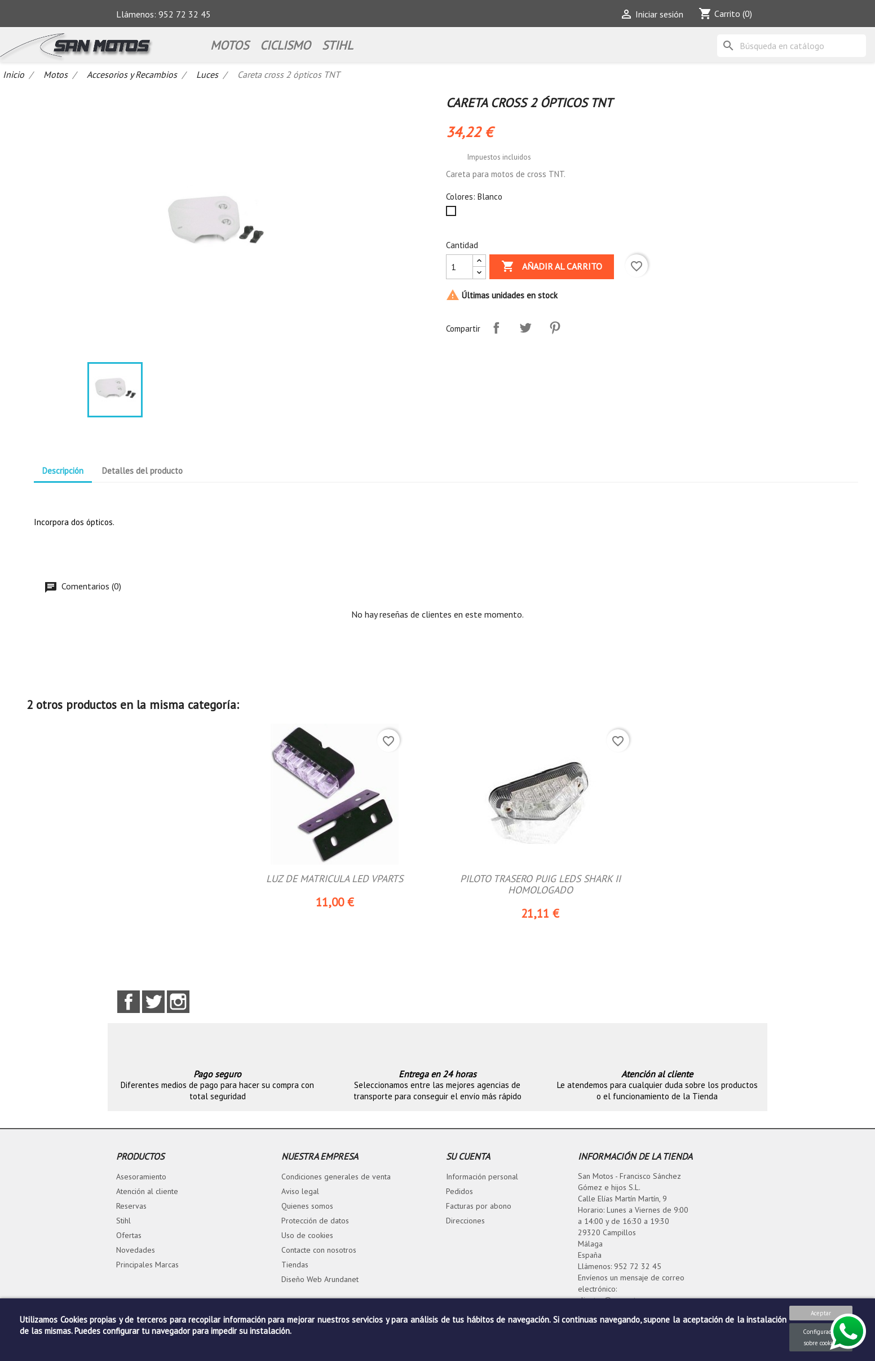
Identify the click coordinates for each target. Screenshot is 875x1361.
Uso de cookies (307, 1236)
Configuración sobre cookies (821, 1337)
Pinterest (554, 327)
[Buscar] (791, 45)
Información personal (482, 1178)
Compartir (496, 327)
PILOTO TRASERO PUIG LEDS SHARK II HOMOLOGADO (540, 885)
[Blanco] (453, 214)
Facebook (128, 1003)
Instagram (178, 1003)
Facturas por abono (478, 1207)
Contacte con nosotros (318, 1251)
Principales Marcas (147, 1266)
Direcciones (465, 1222)
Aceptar (821, 1313)
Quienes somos (307, 1207)
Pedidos (459, 1192)
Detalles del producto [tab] (142, 470)
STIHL (337, 45)
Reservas (131, 1207)
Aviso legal (300, 1192)
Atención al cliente (147, 1192)
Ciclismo (285, 45)
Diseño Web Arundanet (320, 1280)
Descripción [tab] (62, 470)
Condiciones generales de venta (336, 1178)
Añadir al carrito (551, 266)
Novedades (135, 1251)
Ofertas (129, 1236)
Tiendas (294, 1266)
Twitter (153, 1003)
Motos (229, 45)
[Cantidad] (459, 266)
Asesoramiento (141, 1178)
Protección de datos (315, 1222)
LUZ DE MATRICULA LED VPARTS (334, 879)
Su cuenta (468, 1157)
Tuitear (525, 327)
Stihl (123, 1222)
